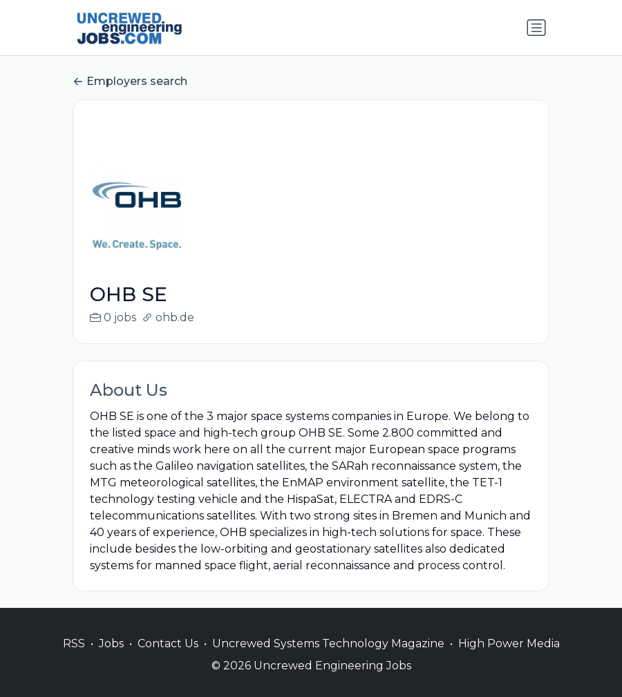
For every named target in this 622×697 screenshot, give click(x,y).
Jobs (111, 660)
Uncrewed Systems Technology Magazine (328, 660)
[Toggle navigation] (536, 28)
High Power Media (509, 660)
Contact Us (168, 660)
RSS (74, 660)
